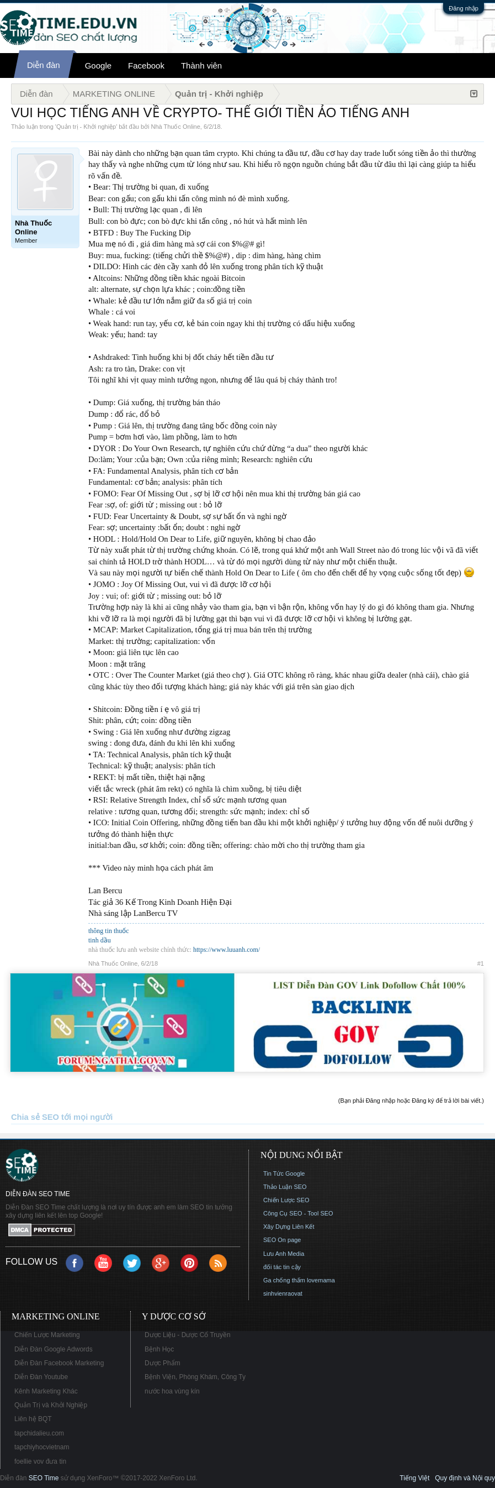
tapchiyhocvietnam (41, 1447)
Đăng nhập (463, 8)
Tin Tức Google (284, 1173)
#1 (480, 963)
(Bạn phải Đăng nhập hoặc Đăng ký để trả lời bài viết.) (411, 1100)
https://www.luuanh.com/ (226, 949)
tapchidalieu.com (39, 1433)
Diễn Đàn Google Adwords (53, 1349)
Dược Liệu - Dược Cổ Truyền (188, 1335)
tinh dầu (99, 940)
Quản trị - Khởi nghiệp (86, 126)
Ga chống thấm (284, 1280)
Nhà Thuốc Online (175, 126)
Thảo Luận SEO (285, 1186)
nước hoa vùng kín (172, 1391)
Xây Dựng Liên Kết (289, 1226)
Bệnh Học (159, 1349)
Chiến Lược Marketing (47, 1335)
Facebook (146, 65)
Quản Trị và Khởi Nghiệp (50, 1405)
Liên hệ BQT (33, 1419)
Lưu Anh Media (283, 1253)
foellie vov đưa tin (40, 1461)
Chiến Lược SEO (286, 1200)
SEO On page (282, 1239)
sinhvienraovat (282, 1293)
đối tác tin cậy (282, 1267)
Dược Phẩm (162, 1363)
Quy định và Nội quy (465, 1478)
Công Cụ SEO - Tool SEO (298, 1213)
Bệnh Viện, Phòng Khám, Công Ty (195, 1377)
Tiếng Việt (414, 1478)
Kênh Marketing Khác (46, 1391)
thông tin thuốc (108, 931)
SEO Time (44, 1478)
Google (98, 65)
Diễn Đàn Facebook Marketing (59, 1363)
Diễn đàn (43, 65)
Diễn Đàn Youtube (41, 1377)
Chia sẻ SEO (35, 1117)
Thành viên (201, 65)
